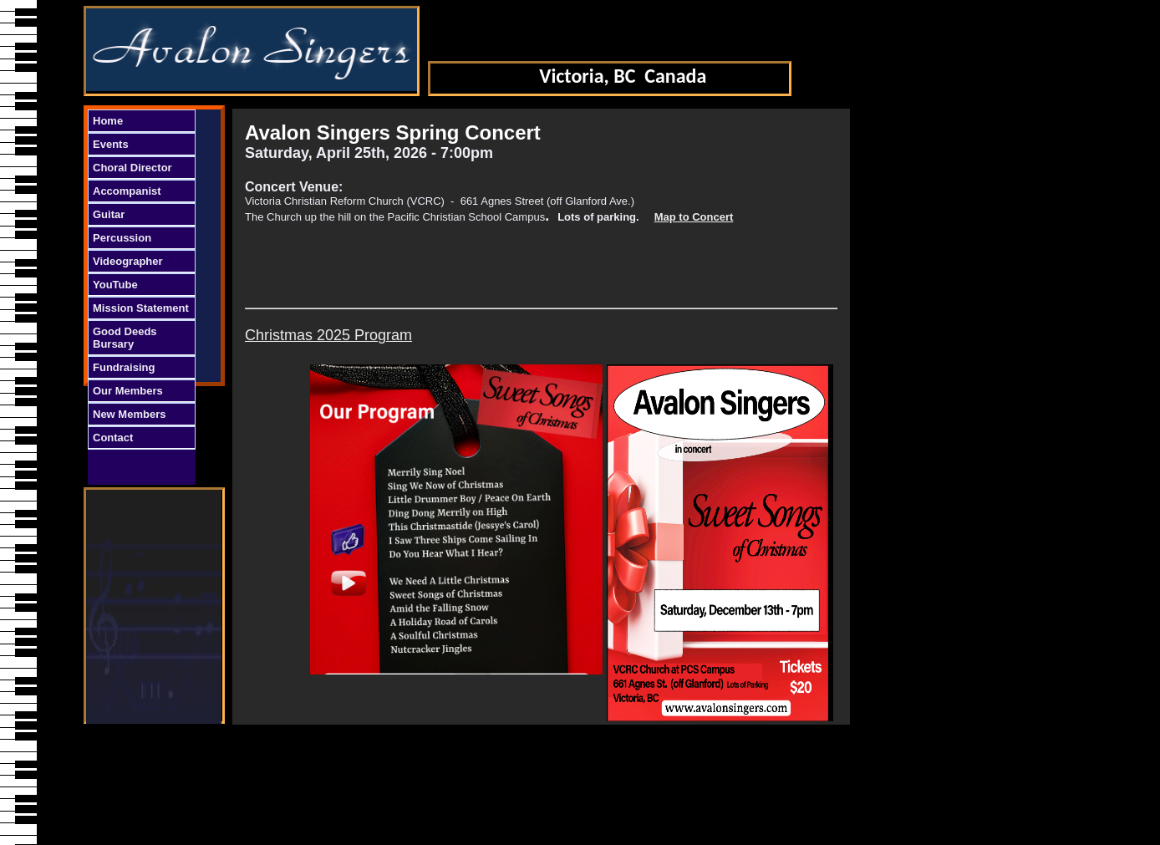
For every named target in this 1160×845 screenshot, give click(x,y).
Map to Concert (694, 217)
